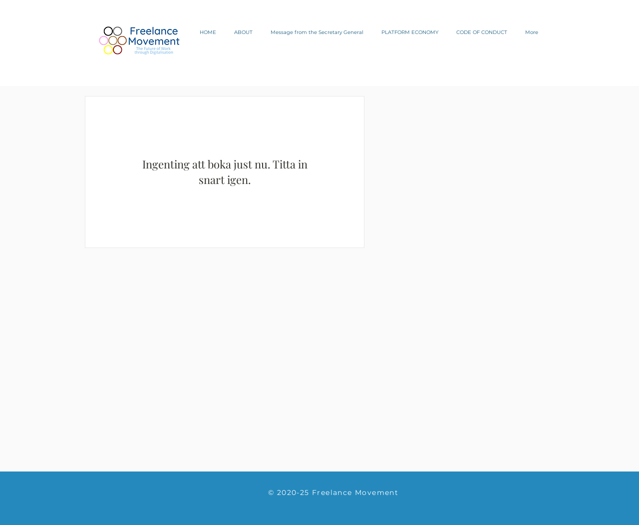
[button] (317, 28)
